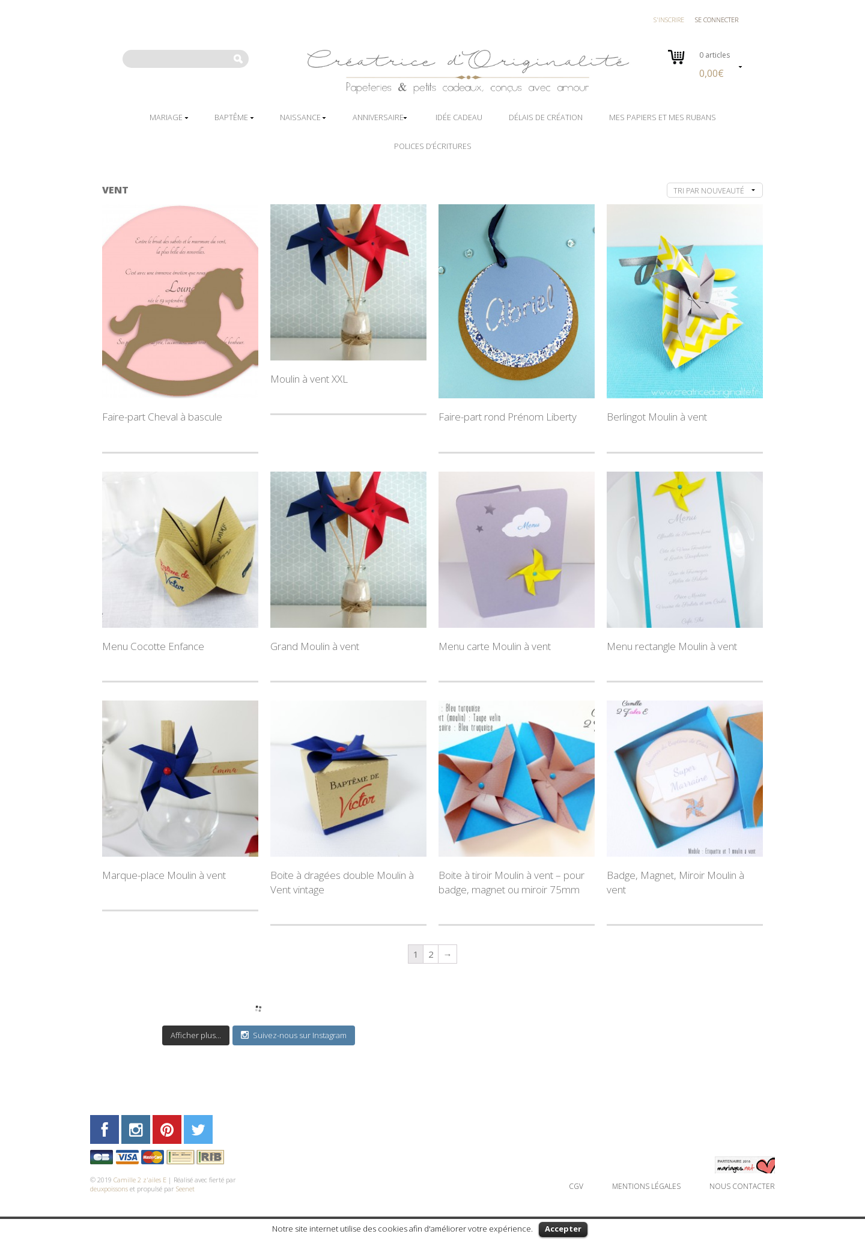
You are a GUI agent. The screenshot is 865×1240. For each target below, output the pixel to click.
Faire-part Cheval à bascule (162, 417)
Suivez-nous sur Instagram (294, 1035)
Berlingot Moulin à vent (657, 417)
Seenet (185, 1188)
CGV (576, 1186)
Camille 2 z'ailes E (140, 1179)
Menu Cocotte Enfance (153, 646)
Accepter (563, 1228)
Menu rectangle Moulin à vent (672, 646)
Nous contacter (742, 1186)
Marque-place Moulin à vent (164, 875)
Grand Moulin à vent (314, 646)
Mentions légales (646, 1186)
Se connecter (716, 19)
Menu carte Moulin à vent (495, 646)
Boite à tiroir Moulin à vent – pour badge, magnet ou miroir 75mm (511, 882)
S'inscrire (669, 19)
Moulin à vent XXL (309, 379)
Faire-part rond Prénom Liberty (508, 417)
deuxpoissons (109, 1188)
